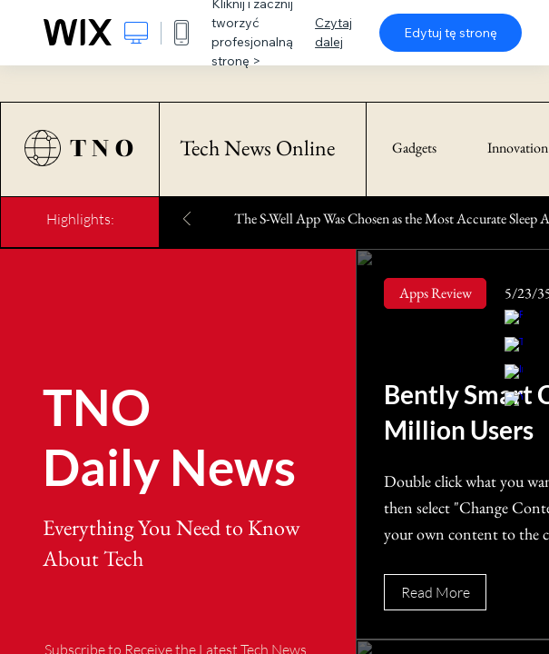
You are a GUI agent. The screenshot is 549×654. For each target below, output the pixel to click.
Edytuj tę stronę (450, 33)
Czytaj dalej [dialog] (333, 32)
